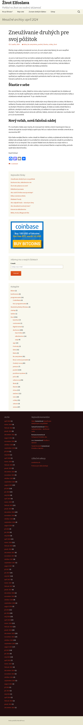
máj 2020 (7, 455)
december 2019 (9, 472)
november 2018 (9, 515)
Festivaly (16, 346)
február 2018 (8, 546)
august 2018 (8, 526)
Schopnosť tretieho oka (39, 437)
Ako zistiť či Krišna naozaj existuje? (22, 192)
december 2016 (9, 593)
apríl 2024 (7, 421)
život (55, 44)
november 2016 (9, 596)
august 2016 (8, 606)
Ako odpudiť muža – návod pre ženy (22, 203)
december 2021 (9, 435)
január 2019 (8, 509)
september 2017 (9, 563)
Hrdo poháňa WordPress (17, 721)
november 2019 (9, 475)
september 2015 (9, 643)
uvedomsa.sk (35, 462)
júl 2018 (6, 529)
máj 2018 (7, 536)
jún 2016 (7, 613)
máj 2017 (7, 576)
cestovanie (16, 323)
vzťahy (51, 44)
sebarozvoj (16, 380)
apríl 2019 (7, 499)
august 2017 (8, 566)
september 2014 (9, 681)
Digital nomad (17, 327)
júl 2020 (6, 451)
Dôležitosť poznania (17, 189)
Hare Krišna (18, 333)
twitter (13, 314)
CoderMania (17, 300)
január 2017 (8, 590)
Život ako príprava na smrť (19, 186)
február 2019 (8, 505)
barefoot (16, 320)
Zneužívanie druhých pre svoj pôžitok (23, 179)
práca (15, 377)
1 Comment (14, 164)
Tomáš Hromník (36, 446)
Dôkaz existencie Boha (18, 196)
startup (13, 310)
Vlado (33, 421)
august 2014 (8, 684)
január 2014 (8, 704)
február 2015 (8, 667)
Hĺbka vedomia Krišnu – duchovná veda (40, 429)
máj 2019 (7, 495)
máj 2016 (7, 617)
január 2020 (8, 468)
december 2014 (9, 670)
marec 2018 (8, 542)
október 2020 (8, 445)
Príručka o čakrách (37, 448)
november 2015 (9, 637)
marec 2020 (8, 461)
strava (15, 390)
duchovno (16, 330)
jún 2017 (7, 573)
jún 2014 (7, 691)
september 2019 (9, 482)
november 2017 (9, 556)
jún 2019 (7, 492)
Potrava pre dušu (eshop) (39, 466)
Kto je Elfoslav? (7, 12)
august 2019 (8, 485)
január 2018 (8, 549)
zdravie (15, 404)
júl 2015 (6, 650)
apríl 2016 (7, 620)
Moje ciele (20, 12)
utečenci (15, 393)
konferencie (15, 294)
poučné (40, 44)
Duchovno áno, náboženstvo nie (21, 182)
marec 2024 (8, 424)
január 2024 (8, 431)
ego (14, 343)
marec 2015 (8, 664)
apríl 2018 (7, 539)
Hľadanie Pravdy (16, 199)
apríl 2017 (7, 579)
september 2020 (9, 448)
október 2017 (8, 559)
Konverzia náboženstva (18, 209)
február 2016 (8, 627)
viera (14, 397)
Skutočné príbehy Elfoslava (19, 307)
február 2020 (8, 465)
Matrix (15, 353)
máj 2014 (7, 694)
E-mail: (13, 263)
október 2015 (8, 640)
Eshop (53, 12)
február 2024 (8, 428)
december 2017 (9, 552)
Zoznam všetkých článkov (37, 12)
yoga (16, 340)
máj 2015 (7, 657)
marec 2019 (8, 502)
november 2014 (9, 674)
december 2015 (9, 633)
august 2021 (8, 438)
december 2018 (9, 512)
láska (25, 44)
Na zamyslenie (32, 44)
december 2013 (9, 707)
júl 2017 (6, 569)
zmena (15, 407)
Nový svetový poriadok (20, 360)
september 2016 (9, 603)
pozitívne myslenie (19, 373)
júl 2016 (6, 610)
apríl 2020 (7, 458)
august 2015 (8, 647)
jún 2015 (7, 654)
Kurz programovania (19, 304)
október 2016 (8, 600)
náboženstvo (19, 336)
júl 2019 (6, 488)
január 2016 (8, 630)
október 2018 (8, 519)
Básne (13, 291)
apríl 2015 (7, 660)
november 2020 (9, 441)
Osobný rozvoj (17, 363)
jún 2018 (7, 532)
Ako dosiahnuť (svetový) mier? (20, 206)
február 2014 (8, 701)
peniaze (15, 367)
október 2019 (8, 478)
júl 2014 (6, 687)
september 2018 (9, 522)
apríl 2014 (7, 697)
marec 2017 (8, 583)
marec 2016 (8, 623)
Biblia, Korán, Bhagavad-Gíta (20, 213)
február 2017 (8, 586)
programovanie (16, 297)
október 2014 (8, 677)
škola (14, 383)
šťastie (45, 44)
